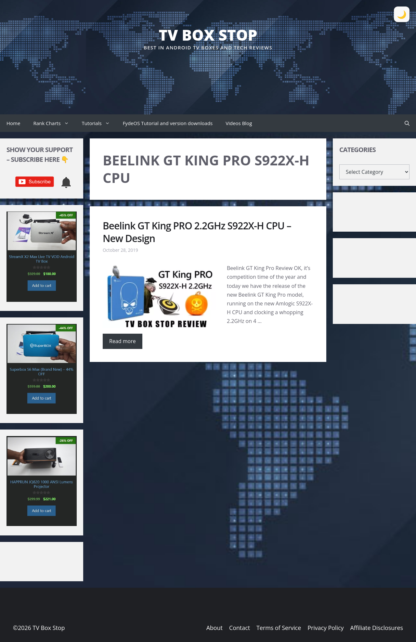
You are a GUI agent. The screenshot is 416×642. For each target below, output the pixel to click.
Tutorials (99, 123)
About (214, 628)
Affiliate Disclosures (376, 628)
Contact (239, 628)
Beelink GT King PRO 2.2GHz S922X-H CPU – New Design (197, 232)
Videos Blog (239, 123)
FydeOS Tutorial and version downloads (168, 123)
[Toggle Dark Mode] (402, 14)
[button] (407, 123)
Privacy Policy (325, 628)
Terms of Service (278, 628)
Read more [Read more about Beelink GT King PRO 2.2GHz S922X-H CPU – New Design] (122, 341)
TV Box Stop (208, 35)
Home (13, 123)
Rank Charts (54, 123)
